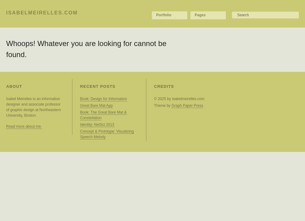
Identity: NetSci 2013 (97, 124)
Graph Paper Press (187, 105)
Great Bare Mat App (96, 105)
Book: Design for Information (103, 99)
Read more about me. (24, 126)
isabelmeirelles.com (42, 12)
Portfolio (163, 15)
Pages (200, 15)
